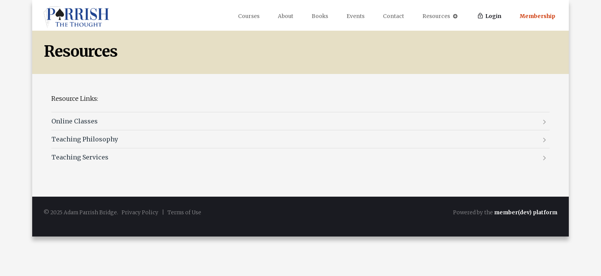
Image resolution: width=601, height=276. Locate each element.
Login (489, 16)
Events (355, 16)
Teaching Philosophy (84, 139)
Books (320, 16)
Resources (440, 16)
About (285, 16)
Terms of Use (184, 212)
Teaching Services (79, 157)
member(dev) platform (525, 212)
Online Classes (74, 121)
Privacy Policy (140, 212)
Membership (537, 16)
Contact (393, 16)
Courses (248, 16)
